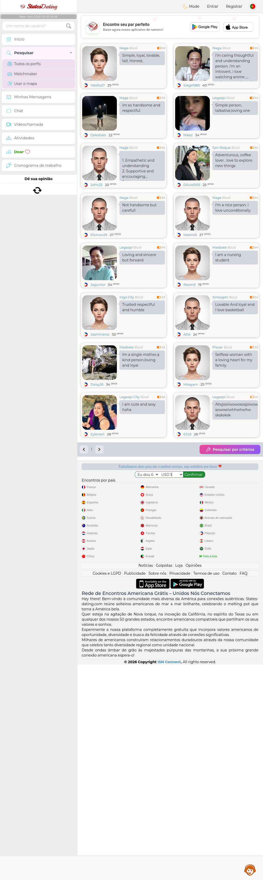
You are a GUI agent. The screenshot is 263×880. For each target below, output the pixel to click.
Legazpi (219, 98)
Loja (179, 781)
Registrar (234, 6)
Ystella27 (97, 85)
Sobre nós (157, 789)
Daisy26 (97, 463)
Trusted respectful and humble (138, 347)
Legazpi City (129, 476)
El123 (187, 513)
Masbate (219, 287)
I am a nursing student (228, 297)
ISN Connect (169, 877)
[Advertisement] (170, 26)
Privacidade (179, 789)
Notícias (145, 781)
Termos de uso (206, 789)
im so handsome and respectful (141, 108)
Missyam (190, 463)
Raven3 (189, 324)
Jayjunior (98, 324)
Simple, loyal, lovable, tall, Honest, (141, 58)
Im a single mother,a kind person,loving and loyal (140, 439)
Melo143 (190, 274)
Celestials (98, 135)
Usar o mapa (22, 83)
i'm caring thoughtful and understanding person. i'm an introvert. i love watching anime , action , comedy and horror (234, 67)
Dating (38, 6)
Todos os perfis (24, 63)
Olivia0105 (191, 185)
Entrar (212, 6)
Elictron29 (98, 274)
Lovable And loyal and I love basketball (235, 347)
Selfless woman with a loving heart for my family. (233, 439)
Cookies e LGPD (107, 789)
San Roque (221, 147)
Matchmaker (22, 73)
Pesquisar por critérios (230, 528)
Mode (191, 6)
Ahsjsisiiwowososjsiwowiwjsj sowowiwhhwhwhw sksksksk (236, 488)
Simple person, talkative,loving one (232, 108)
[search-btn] (68, 26)
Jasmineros (99, 374)
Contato (229, 789)
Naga (123, 48)
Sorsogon (220, 337)
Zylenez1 (97, 513)
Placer (217, 426)
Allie (187, 374)
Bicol (133, 48)
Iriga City (126, 337)
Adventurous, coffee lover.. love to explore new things (233, 160)
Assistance (250, 869)
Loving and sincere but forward (139, 297)
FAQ (243, 789)
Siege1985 (191, 85)
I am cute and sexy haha (139, 486)
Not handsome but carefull (139, 247)
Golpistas (164, 781)
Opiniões (194, 781)
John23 (96, 185)
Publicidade (135, 789)
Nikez (188, 135)
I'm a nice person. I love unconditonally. (233, 247)
